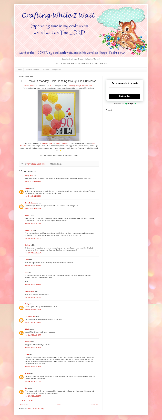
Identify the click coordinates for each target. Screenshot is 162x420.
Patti (26, 272)
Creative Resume (32, 70)
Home (19, 70)
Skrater (27, 373)
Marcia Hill (28, 230)
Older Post (94, 405)
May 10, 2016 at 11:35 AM (33, 253)
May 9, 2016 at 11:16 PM (33, 209)
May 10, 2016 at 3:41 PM (33, 284)
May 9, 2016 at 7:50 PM (33, 196)
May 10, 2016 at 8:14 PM (33, 310)
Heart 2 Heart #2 (62, 143)
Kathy (27, 304)
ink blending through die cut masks (79, 86)
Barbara (27, 215)
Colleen (27, 245)
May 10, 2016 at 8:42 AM (33, 238)
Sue (26, 388)
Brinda (27, 329)
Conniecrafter (30, 291)
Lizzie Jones (29, 86)
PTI (51, 86)
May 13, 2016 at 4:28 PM (33, 366)
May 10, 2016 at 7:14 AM (33, 223)
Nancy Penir (29, 175)
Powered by (125, 104)
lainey (27, 188)
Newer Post (23, 405)
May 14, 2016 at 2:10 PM (33, 381)
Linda (27, 260)
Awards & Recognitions (52, 70)
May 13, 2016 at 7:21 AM (33, 347)
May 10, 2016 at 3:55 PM (33, 297)
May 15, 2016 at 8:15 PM (33, 396)
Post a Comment (27, 400)
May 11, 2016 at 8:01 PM (33, 322)
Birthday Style (47, 143)
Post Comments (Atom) (36, 408)
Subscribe (124, 96)
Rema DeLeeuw (30, 203)
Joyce (27, 354)
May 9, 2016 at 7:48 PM (33, 181)
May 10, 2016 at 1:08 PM (33, 265)
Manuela (28, 342)
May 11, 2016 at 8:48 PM (33, 335)
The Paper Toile (30, 317)
